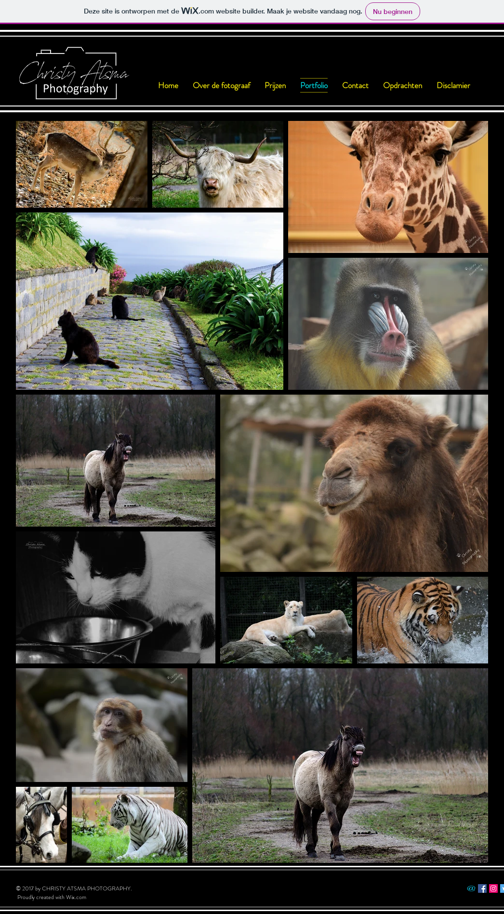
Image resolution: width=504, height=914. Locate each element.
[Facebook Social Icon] (482, 888)
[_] (471, 888)
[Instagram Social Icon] (493, 888)
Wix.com (76, 897)
